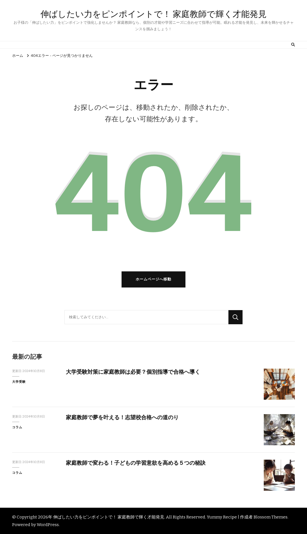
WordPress (48, 524)
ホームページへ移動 (153, 279)
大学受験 (19, 382)
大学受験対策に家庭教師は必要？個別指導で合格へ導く (133, 372)
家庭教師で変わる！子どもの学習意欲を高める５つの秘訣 (136, 463)
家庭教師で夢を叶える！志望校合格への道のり (122, 417)
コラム (17, 427)
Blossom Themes (270, 517)
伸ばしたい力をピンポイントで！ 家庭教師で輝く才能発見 (153, 14)
